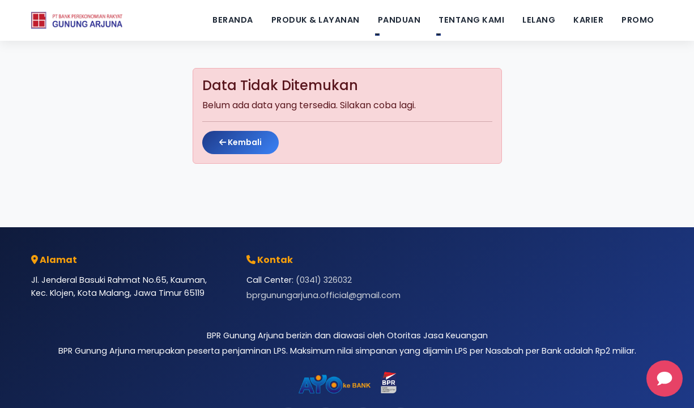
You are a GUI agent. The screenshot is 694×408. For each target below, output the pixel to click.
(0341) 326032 (324, 280)
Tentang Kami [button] (471, 20)
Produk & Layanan (315, 20)
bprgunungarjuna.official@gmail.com (323, 295)
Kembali (240, 142)
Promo (637, 20)
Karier (588, 20)
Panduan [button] (399, 20)
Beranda (232, 20)
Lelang (538, 20)
